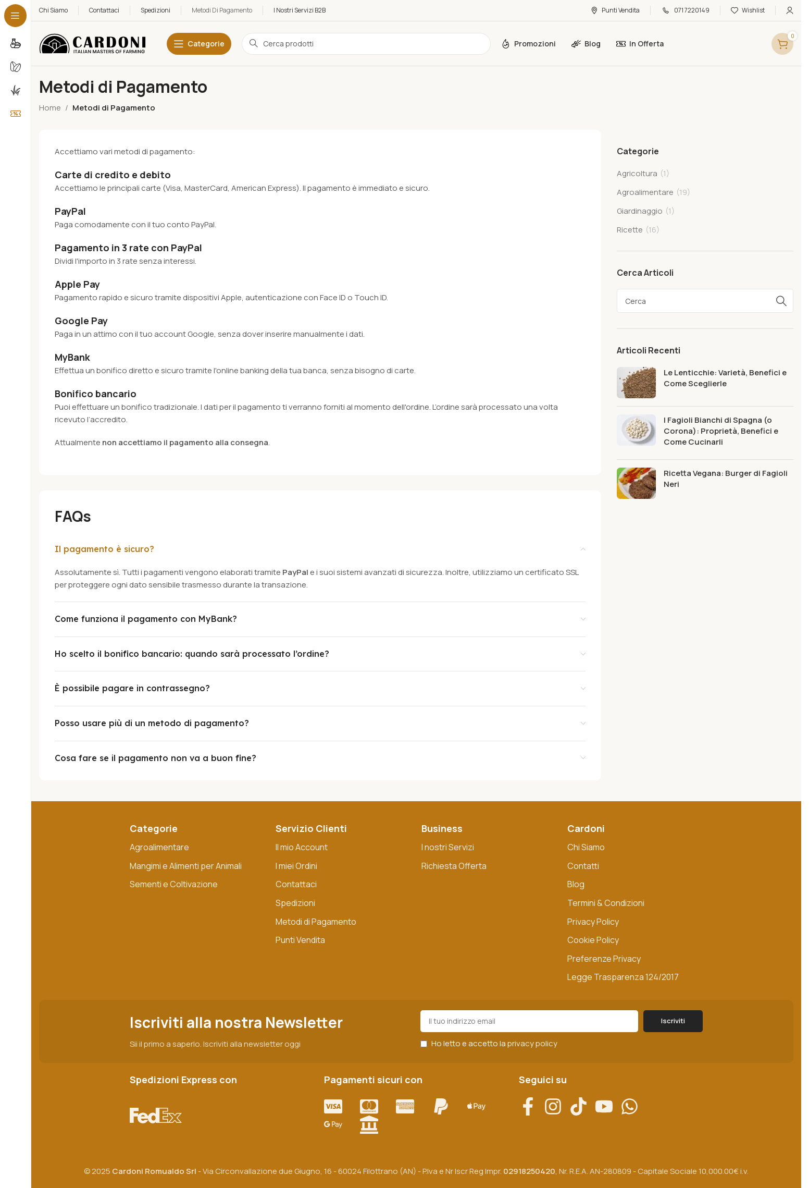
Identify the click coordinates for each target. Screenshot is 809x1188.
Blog (575, 884)
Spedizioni (295, 903)
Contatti (583, 866)
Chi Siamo (586, 847)
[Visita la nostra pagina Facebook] (531, 1106)
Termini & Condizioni (605, 903)
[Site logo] (92, 43)
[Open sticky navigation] (199, 43)
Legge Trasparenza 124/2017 (623, 977)
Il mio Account (302, 847)
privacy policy (532, 1043)
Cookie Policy (593, 940)
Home (50, 107)
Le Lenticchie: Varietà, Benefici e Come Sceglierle (725, 378)
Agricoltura (637, 173)
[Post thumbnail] (636, 382)
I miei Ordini (296, 866)
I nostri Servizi (447, 847)
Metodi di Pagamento (316, 921)
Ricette (630, 229)
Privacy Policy (593, 921)
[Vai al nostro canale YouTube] (607, 1106)
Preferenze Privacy (604, 958)
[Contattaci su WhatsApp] (633, 1106)
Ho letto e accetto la (488, 1043)
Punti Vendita (300, 940)
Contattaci (296, 884)
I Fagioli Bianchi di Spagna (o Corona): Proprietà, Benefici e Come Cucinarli (721, 430)
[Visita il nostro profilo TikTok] (582, 1106)
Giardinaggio (640, 210)
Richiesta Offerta (454, 866)
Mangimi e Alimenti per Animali (186, 866)
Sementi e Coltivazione (174, 884)
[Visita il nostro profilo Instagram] (556, 1106)
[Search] (705, 301)
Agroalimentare (645, 192)
